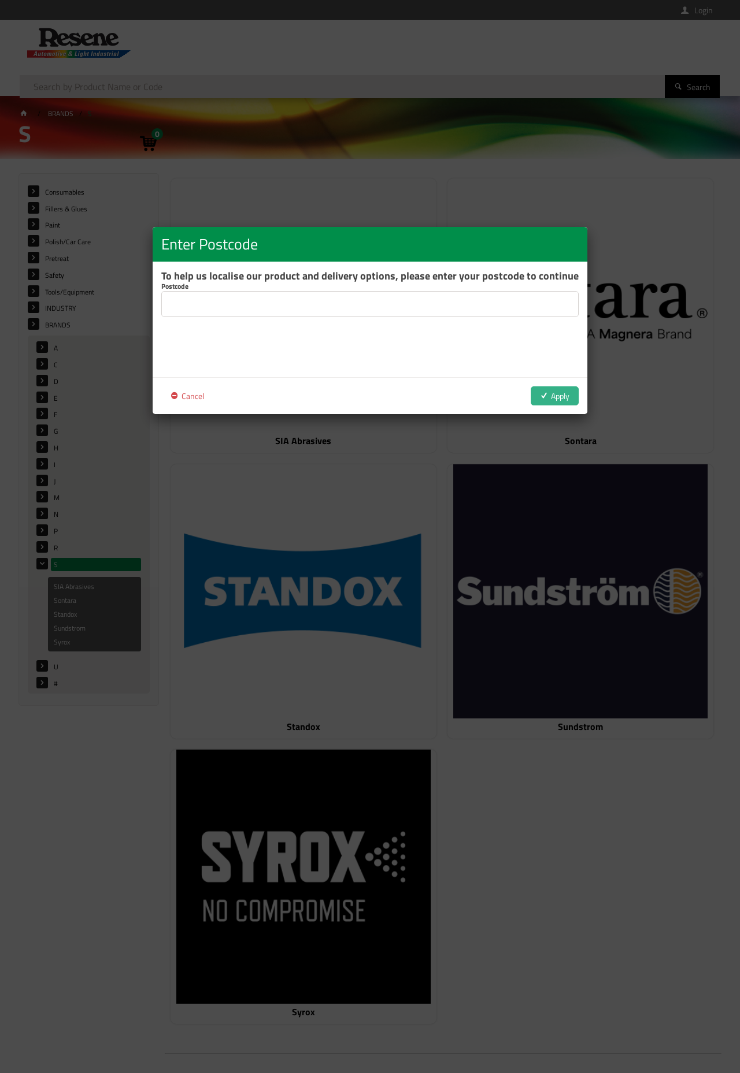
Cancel (193, 396)
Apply (560, 396)
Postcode (174, 286)
